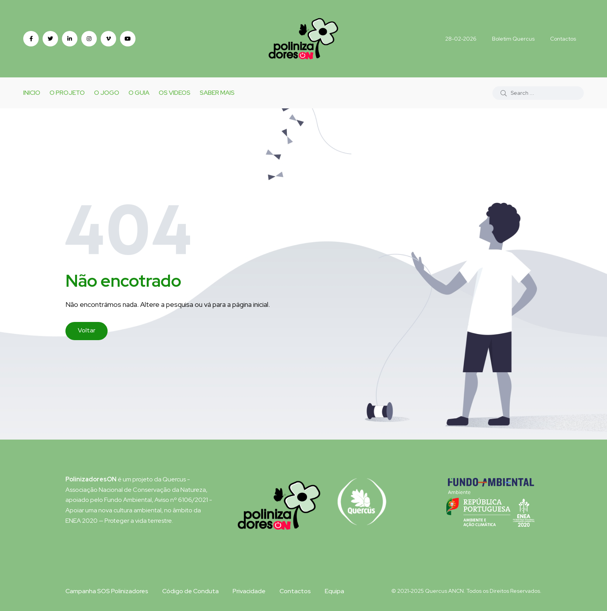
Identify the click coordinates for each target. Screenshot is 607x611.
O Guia (139, 93)
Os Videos (174, 93)
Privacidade (249, 591)
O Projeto (67, 93)
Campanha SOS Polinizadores (106, 591)
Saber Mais (217, 93)
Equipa (334, 591)
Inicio (31, 93)
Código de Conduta (190, 591)
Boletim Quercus (513, 38)
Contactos (563, 38)
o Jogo (106, 93)
